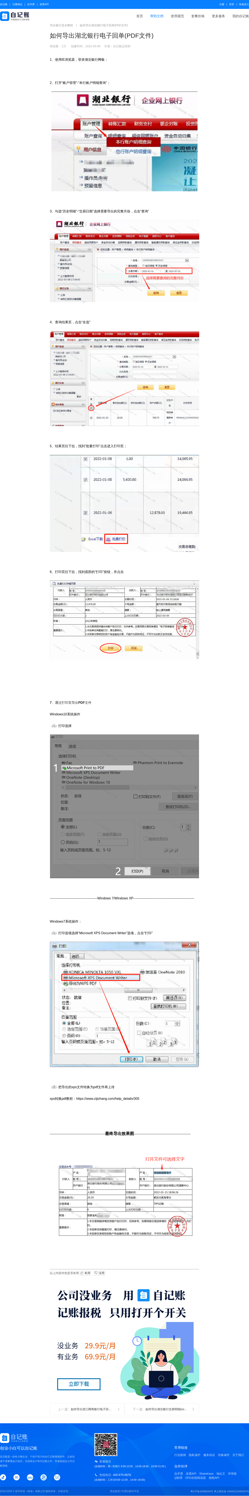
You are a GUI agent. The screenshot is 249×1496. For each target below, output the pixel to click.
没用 (99, 1273)
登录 (231, 4)
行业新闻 (180, 1455)
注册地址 (17, 4)
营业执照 (115, 1491)
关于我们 (238, 1455)
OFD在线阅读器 (195, 1477)
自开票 (31, 4)
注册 (221, 4)
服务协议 (209, 1455)
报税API (214, 1477)
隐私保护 (194, 1455)
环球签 (232, 1473)
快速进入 (244, 4)
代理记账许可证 (130, 1491)
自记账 (3, 4)
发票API (44, 4)
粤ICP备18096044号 (201, 1491)
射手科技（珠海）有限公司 (30, 1491)
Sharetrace (206, 1473)
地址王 (220, 1473)
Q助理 (178, 1477)
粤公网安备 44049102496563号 (231, 1491)
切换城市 (223, 1455)
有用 (85, 1273)
